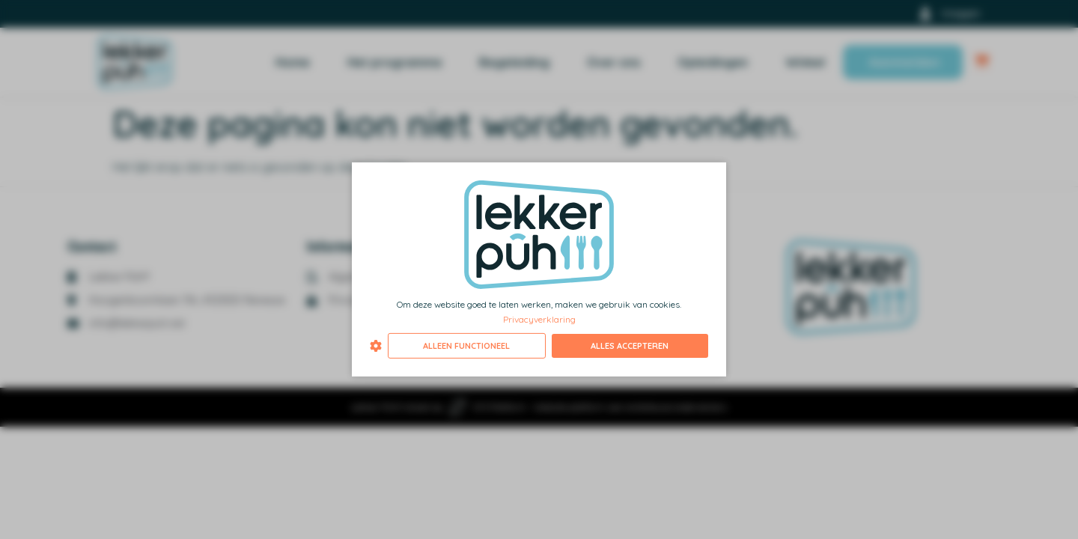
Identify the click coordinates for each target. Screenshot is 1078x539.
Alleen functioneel (466, 346)
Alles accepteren (630, 346)
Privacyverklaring (539, 318)
